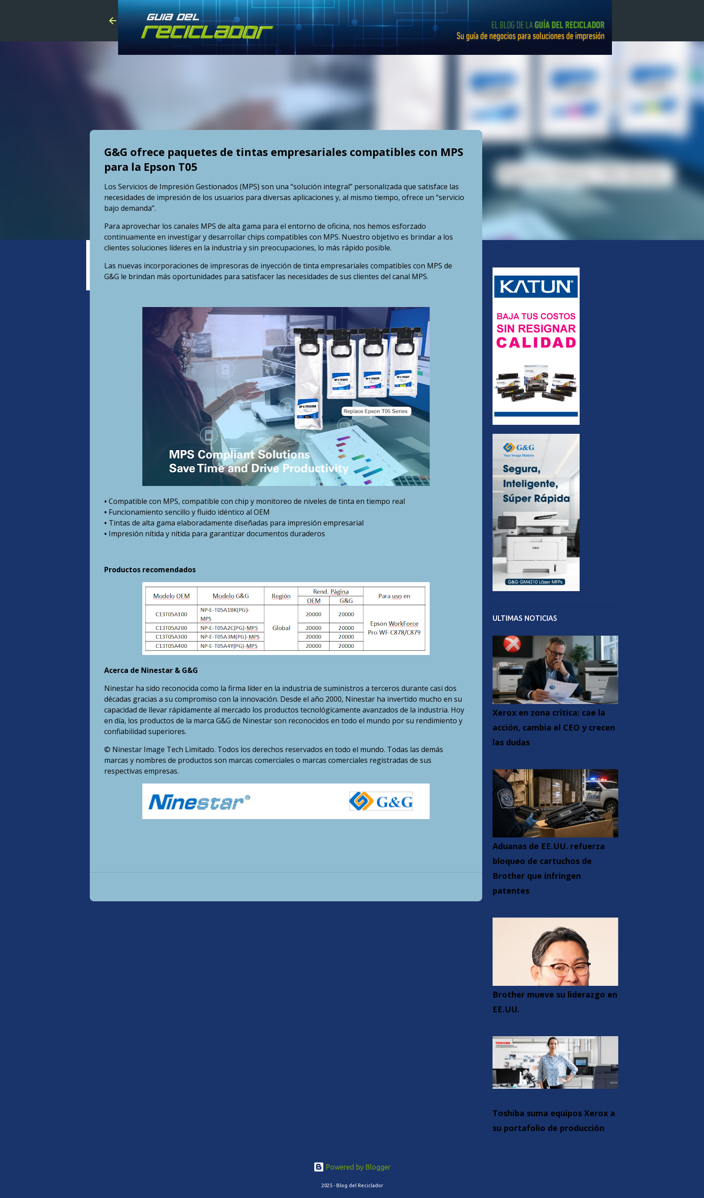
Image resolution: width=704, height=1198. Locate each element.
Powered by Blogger (352, 1167)
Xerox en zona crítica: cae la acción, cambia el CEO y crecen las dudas (554, 727)
